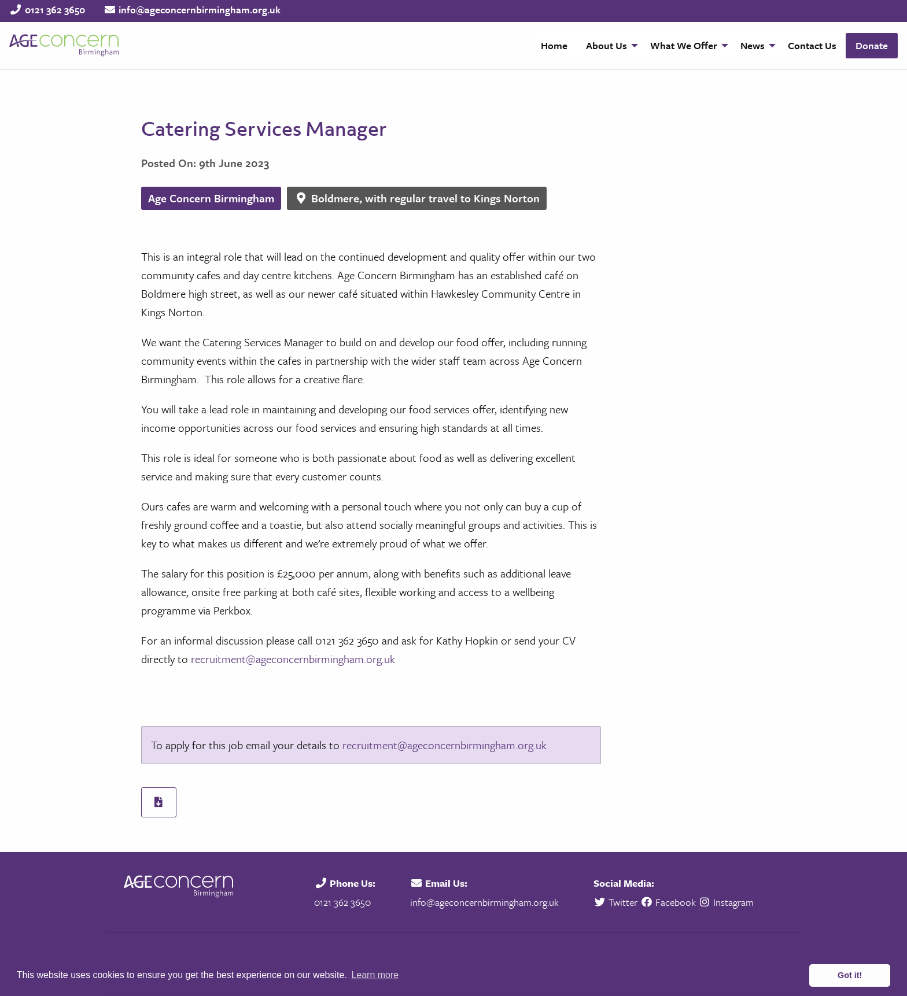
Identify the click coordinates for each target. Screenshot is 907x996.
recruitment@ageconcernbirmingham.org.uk (293, 659)
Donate (872, 45)
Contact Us (812, 45)
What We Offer (683, 45)
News (752, 45)
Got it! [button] (850, 975)
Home (554, 45)
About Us (606, 45)
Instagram (726, 902)
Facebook (668, 902)
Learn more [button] (375, 975)
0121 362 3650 (55, 9)
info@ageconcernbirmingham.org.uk (200, 9)
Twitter (616, 902)
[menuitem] (554, 45)
